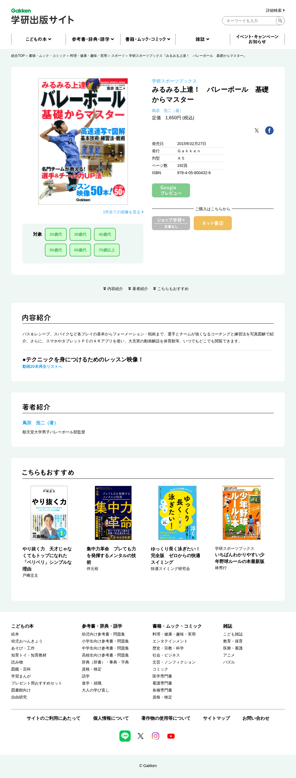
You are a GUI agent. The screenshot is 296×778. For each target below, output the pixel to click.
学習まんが (21, 676)
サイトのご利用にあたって (53, 718)
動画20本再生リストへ (42, 366)
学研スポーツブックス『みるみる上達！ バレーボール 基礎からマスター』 (188, 56)
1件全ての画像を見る (123, 212)
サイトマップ (216, 718)
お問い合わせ (255, 718)
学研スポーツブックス (174, 81)
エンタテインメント (170, 641)
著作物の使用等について (166, 718)
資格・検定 (91, 669)
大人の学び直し (95, 690)
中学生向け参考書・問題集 (105, 648)
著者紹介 (140, 288)
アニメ (229, 655)
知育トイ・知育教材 (29, 655)
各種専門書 (162, 690)
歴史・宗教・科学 (168, 648)
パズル (229, 662)
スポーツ (118, 56)
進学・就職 (91, 683)
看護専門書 (162, 683)
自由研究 (19, 697)
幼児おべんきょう (27, 641)
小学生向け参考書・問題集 (105, 641)
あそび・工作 (23, 648)
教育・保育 (233, 641)
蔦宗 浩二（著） (167, 110)
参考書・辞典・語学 (102, 626)
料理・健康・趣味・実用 (88, 56)
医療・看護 (233, 648)
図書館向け (21, 690)
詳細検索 (275, 10)
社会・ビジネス (166, 655)
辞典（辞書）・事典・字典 (105, 662)
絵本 (15, 634)
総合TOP (18, 56)
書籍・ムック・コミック (47, 56)
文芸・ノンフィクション (174, 662)
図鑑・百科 (21, 669)
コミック (160, 669)
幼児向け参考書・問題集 (103, 634)
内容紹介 (115, 288)
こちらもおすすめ (173, 288)
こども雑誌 (233, 634)
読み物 (17, 662)
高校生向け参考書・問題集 (105, 655)
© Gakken (148, 765)
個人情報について (111, 718)
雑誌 (227, 626)
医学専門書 (162, 676)
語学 (86, 676)
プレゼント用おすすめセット (36, 683)
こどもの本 (22, 626)
